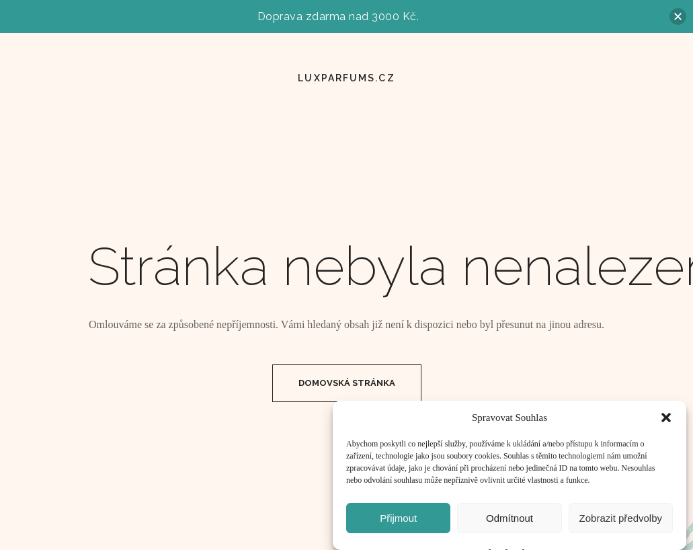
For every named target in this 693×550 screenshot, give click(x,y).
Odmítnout (509, 523)
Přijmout (398, 523)
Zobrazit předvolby (620, 523)
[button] (666, 423)
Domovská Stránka (346, 383)
